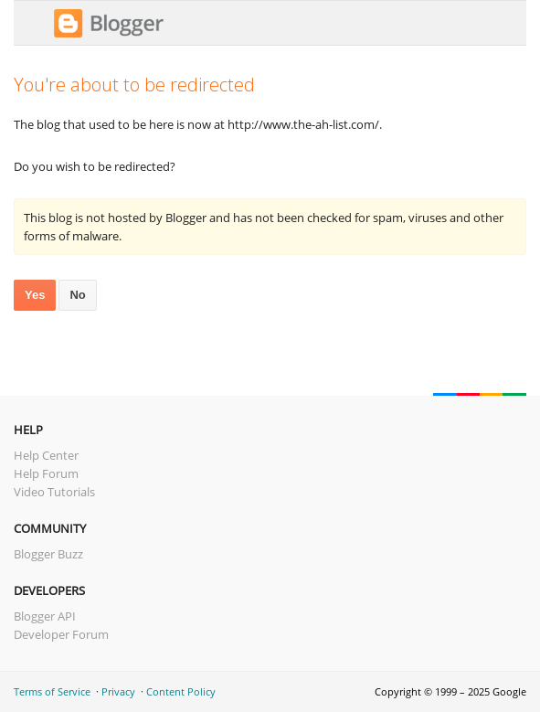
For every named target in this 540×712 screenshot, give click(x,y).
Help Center (46, 455)
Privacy (118, 691)
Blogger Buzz (48, 554)
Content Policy (181, 691)
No (77, 295)
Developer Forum (61, 634)
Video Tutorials (54, 492)
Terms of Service (52, 691)
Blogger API (45, 616)
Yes (35, 295)
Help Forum (46, 473)
